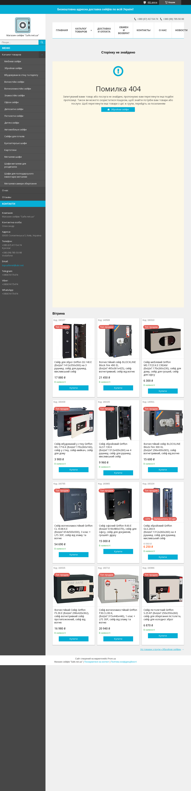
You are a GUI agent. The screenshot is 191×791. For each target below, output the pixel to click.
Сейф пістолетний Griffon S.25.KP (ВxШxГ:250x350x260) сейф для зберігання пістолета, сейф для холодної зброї (162, 614)
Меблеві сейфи (12, 61)
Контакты (143, 30)
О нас (5, 190)
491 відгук (152, 2)
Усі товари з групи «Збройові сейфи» (160, 649)
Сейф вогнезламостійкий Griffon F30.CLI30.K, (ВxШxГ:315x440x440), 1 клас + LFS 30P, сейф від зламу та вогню (118, 616)
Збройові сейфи (13, 68)
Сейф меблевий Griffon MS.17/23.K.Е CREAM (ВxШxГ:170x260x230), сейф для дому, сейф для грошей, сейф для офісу (162, 368)
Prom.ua (112, 658)
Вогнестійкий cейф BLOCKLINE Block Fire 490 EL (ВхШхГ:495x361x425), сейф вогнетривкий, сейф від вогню (117, 367)
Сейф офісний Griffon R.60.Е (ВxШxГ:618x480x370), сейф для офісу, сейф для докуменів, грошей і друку (117, 530)
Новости (181, 30)
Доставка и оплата (104, 30)
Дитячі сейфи (11, 122)
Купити (74, 387)
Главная (62, 30)
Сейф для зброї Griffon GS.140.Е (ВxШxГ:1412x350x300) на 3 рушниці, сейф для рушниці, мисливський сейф (73, 367)
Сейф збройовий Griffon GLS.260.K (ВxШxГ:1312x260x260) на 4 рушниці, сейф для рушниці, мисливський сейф (160, 532)
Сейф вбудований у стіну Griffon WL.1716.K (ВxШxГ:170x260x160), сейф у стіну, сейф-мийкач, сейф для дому (73, 448)
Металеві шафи (13, 156)
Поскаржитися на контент (96, 662)
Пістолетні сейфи (13, 115)
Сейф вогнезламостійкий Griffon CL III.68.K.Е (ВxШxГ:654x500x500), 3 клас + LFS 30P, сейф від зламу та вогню (73, 532)
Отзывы (6, 197)
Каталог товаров (11, 54)
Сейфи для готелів (14, 136)
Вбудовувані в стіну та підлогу (21, 75)
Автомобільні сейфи (15, 129)
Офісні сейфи (11, 102)
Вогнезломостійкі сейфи (17, 88)
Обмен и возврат (124, 30)
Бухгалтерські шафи (15, 143)
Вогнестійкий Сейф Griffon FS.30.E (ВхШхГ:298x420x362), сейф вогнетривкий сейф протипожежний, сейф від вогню (71, 616)
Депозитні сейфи (13, 109)
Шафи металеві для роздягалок (15, 165)
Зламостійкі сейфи (14, 95)
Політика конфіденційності (124, 662)
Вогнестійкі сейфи (14, 81)
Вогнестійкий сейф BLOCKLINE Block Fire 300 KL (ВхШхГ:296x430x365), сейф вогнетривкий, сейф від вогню (162, 448)
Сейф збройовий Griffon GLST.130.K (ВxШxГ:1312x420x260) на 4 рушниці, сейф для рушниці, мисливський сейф (115, 450)
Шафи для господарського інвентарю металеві (19, 175)
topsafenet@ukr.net (13, 265)
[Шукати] (41, 42)
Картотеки (10, 150)
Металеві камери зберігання (20, 183)
